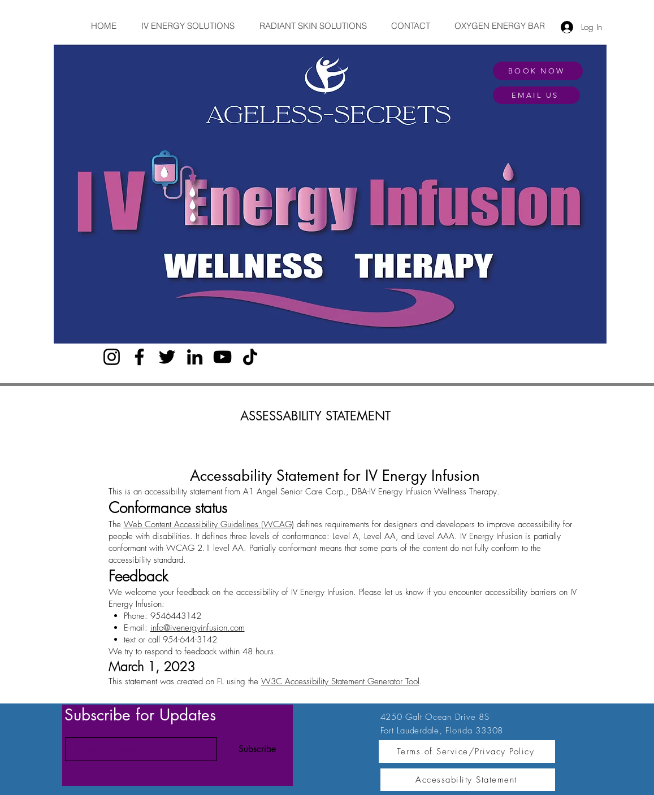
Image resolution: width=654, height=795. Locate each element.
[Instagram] (112, 357)
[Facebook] (139, 357)
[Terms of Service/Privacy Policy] (467, 751)
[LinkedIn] (195, 357)
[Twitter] (167, 357)
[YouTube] (222, 357)
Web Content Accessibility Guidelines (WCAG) (209, 524)
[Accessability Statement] (467, 779)
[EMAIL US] (536, 95)
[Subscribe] (257, 749)
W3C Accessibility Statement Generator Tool (340, 681)
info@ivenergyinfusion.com (197, 627)
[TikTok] (250, 357)
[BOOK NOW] (538, 71)
